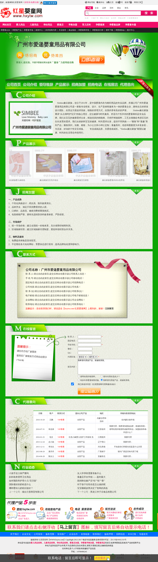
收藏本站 (100, 2)
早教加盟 (72, 25)
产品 (89, 8)
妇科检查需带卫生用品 (20, 477)
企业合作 (73, 534)
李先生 (51, 447)
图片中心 (130, 30)
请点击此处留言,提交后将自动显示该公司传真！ (58, 287)
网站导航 (91, 2)
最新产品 (128, 2)
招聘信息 (120, 534)
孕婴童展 (100, 25)
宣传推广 (61, 534)
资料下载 (109, 30)
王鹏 (51, 420)
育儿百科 (86, 25)
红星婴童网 (17, 2)
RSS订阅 (132, 534)
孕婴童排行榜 (97, 30)
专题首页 (143, 534)
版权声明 (108, 534)
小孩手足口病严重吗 (19, 473)
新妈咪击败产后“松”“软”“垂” (91, 481)
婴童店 (60, 25)
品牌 (104, 8)
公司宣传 (38, 534)
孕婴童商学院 (83, 30)
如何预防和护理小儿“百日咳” (23, 481)
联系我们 (97, 534)
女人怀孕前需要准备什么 (89, 473)
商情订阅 (137, 2)
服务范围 (50, 534)
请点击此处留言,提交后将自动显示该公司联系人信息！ (60, 274)
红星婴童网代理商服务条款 (104, 384)
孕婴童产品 (17, 30)
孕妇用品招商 (62, 543)
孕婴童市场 (28, 30)
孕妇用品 (47, 25)
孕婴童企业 (5, 30)
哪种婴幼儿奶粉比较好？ (21, 488)
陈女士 (51, 456)
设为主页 (110, 2)
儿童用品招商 (49, 543)
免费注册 (34, 2)
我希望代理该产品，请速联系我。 (104, 366)
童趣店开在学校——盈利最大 (91, 477)
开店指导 (62, 30)
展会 (119, 8)
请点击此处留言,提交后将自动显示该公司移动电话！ (59, 278)
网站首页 (6, 25)
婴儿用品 (20, 25)
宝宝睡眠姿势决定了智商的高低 (92, 488)
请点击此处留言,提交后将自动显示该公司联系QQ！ (59, 291)
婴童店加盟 (74, 543)
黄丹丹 (51, 451)
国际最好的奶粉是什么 (20, 484)
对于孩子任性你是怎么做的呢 (91, 484)
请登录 (27, 2)
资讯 (126, 8)
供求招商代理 (50, 30)
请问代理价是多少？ (111, 376)
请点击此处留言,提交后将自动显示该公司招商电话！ (60, 282)
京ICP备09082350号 (118, 540)
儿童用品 (34, 25)
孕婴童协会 (120, 30)
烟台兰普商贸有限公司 (33, 492)
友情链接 (85, 534)
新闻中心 (39, 30)
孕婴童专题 (130, 25)
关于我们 (14, 534)
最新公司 (119, 2)
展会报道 (72, 30)
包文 (51, 437)
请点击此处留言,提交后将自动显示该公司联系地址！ (60, 304)
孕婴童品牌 (114, 25)
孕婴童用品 (100, 543)
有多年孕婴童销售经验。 (90, 380)
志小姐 (51, 442)
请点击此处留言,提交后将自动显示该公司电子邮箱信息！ (62, 295)
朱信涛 (51, 429)
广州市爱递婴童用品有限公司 (51, 44)
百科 (111, 8)
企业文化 (26, 534)
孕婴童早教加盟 (87, 543)
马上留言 (68, 527)
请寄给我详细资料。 (88, 376)
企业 (97, 8)
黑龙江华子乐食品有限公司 (103, 492)
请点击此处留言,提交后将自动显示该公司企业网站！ (60, 300)
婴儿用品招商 (36, 543)
